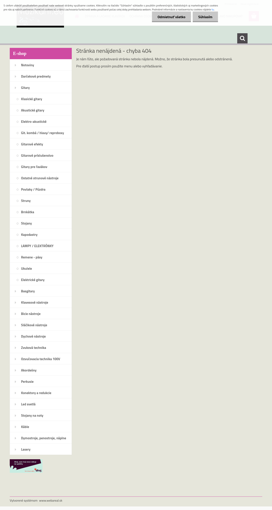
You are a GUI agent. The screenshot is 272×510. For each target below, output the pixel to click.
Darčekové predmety (36, 76)
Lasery (26, 449)
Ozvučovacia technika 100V (40, 358)
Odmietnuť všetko (171, 17)
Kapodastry (29, 234)
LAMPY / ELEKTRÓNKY (37, 245)
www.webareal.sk (50, 500)
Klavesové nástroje (34, 302)
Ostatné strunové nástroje (39, 178)
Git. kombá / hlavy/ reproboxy (42, 132)
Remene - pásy (31, 257)
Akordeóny (29, 370)
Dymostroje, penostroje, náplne (43, 438)
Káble (25, 426)
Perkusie (27, 381)
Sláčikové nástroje (34, 325)
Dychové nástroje (33, 336)
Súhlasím (205, 17)
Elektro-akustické (34, 121)
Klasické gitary (31, 99)
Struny (26, 200)
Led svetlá (28, 404)
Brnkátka (27, 212)
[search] (242, 38)
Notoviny (27, 65)
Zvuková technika (33, 347)
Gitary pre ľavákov (34, 166)
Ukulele (26, 268)
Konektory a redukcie (36, 392)
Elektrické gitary (33, 279)
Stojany (26, 223)
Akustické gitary (32, 110)
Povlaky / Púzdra (33, 189)
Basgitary (28, 291)
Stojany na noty (32, 415)
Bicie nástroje (31, 313)
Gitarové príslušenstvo (37, 155)
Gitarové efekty (32, 144)
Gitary (25, 87)
